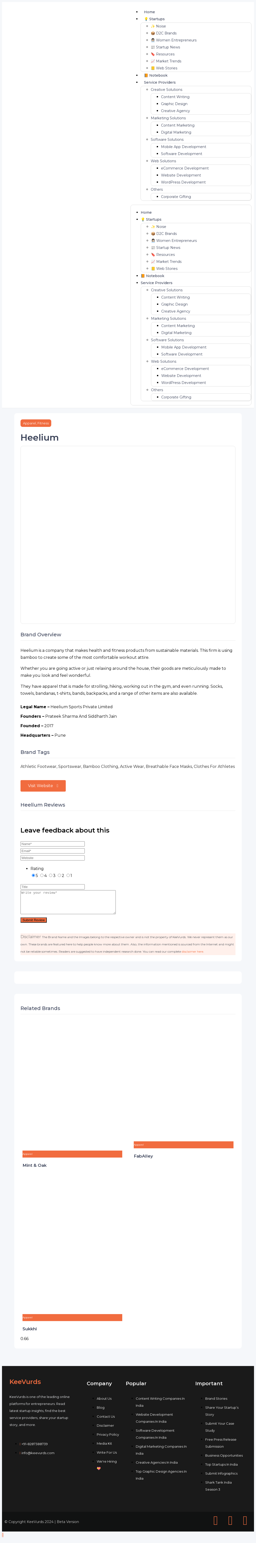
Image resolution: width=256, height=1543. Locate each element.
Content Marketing (177, 125)
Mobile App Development (183, 147)
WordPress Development (183, 182)
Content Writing (175, 97)
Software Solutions (167, 139)
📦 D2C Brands (163, 33)
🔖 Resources (162, 54)
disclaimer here (192, 956)
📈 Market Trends (166, 61)
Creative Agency (175, 111)
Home (149, 12)
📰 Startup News (165, 47)
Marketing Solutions (168, 118)
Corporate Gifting (176, 196)
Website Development (181, 175)
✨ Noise (158, 26)
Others (157, 189)
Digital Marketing (176, 132)
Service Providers (160, 82)
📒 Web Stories (164, 68)
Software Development (181, 154)
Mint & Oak (34, 1169)
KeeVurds (25, 1386)
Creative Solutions (166, 89)
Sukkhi (29, 1333)
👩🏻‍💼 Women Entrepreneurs (173, 40)
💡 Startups (154, 19)
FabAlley (143, 1160)
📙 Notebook (156, 75)
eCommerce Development (185, 168)
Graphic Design (174, 104)
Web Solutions (163, 161)
